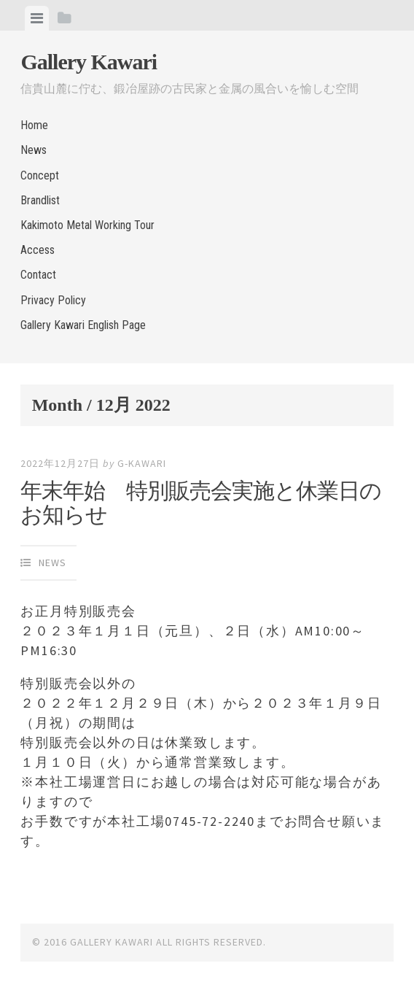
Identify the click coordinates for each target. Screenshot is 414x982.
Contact (38, 275)
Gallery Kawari (88, 62)
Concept (39, 175)
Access (37, 250)
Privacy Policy (53, 300)
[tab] (37, 18)
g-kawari (141, 463)
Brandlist (40, 200)
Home (34, 125)
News (33, 150)
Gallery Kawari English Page (83, 325)
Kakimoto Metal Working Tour (87, 225)
